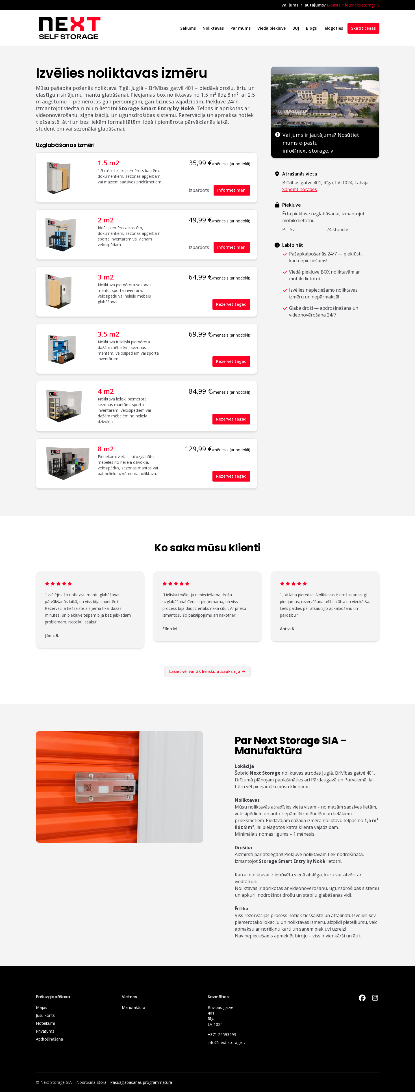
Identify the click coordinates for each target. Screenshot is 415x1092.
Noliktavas (213, 28)
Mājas (41, 1007)
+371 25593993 (222, 1034)
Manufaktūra (133, 1007)
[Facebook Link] (362, 997)
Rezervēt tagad (231, 304)
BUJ (295, 28)
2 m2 (106, 219)
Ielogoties (333, 28)
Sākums (188, 28)
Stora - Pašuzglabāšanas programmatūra (134, 1082)
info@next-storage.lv (308, 150)
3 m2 (106, 276)
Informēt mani (232, 190)
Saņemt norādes (299, 189)
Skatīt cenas (363, 28)
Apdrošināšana (49, 1039)
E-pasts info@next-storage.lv (353, 5)
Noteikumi (45, 1023)
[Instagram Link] (375, 997)
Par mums (241, 28)
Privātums (45, 1031)
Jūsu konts (45, 1015)
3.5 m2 (108, 334)
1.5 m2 (108, 162)
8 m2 (106, 448)
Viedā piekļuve (271, 28)
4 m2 (106, 391)
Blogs (311, 28)
